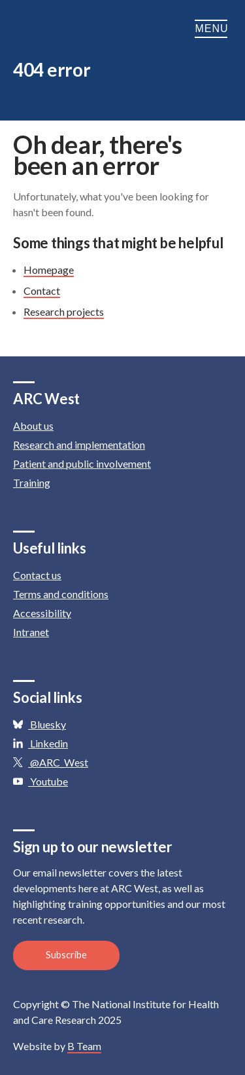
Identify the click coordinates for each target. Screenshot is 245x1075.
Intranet (31, 632)
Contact (42, 290)
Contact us (37, 575)
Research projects (64, 311)
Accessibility (42, 613)
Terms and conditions (60, 594)
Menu (213, 28)
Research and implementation (79, 444)
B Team (84, 1046)
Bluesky (39, 724)
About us (33, 425)
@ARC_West (50, 762)
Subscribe (66, 954)
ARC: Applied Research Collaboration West (78, 29)
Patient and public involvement (82, 463)
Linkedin (40, 743)
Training (31, 482)
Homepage (49, 269)
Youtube (40, 781)
